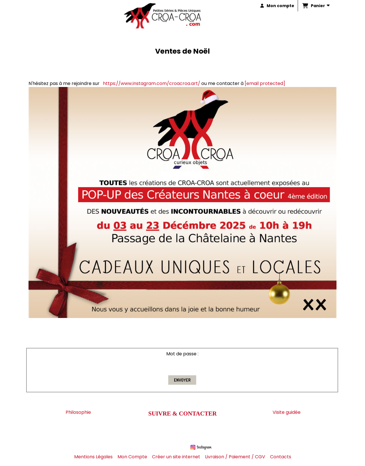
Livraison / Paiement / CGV (235, 456)
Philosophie (78, 412)
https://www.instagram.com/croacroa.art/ (151, 83)
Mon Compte (132, 456)
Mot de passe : (182, 353)
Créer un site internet (176, 456)
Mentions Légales (93, 456)
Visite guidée (287, 412)
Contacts (280, 456)
